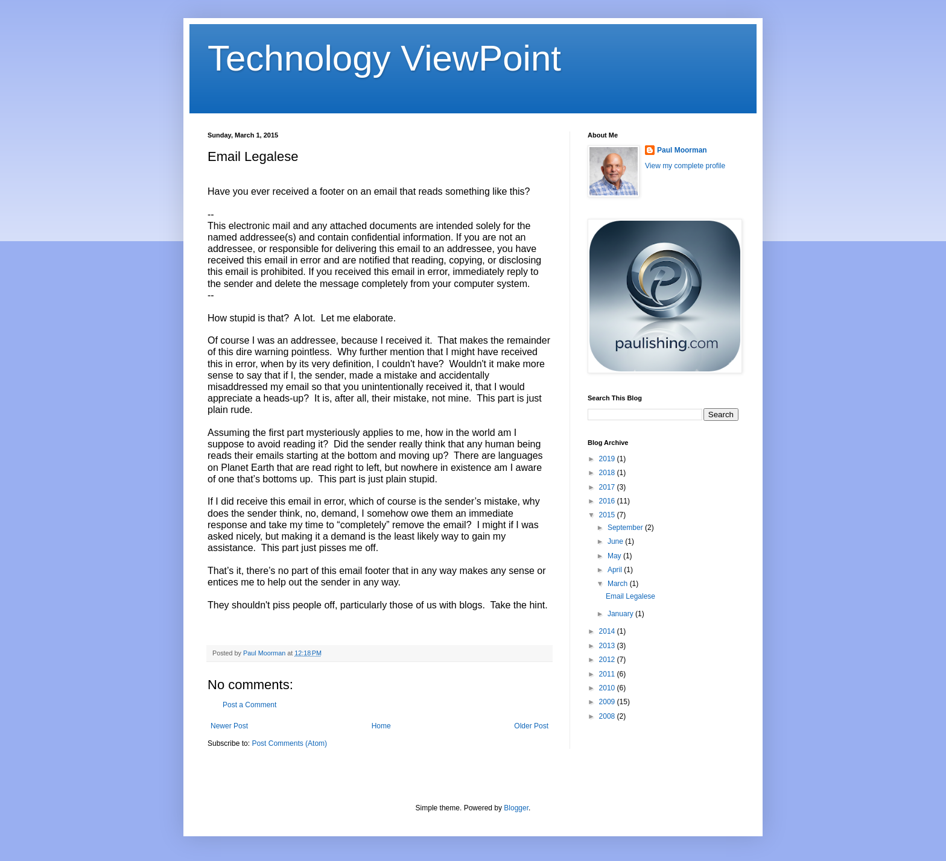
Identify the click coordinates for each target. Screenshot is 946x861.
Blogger (516, 808)
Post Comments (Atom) (289, 743)
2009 (608, 702)
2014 (608, 631)
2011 (608, 674)
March (619, 583)
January (621, 614)
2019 (608, 459)
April (616, 570)
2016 (608, 501)
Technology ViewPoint (384, 58)
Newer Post (229, 726)
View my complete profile (685, 166)
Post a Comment (249, 705)
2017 (608, 487)
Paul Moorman (682, 150)
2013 (608, 646)
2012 (608, 659)
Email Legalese (630, 596)
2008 (608, 716)
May (615, 556)
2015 (608, 515)
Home (381, 726)
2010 (608, 688)
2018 (608, 472)
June (616, 541)
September (626, 527)
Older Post (531, 726)
